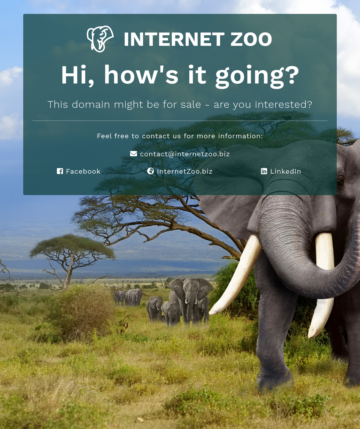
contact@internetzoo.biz (180, 154)
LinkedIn (281, 171)
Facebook (79, 171)
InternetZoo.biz (180, 171)
